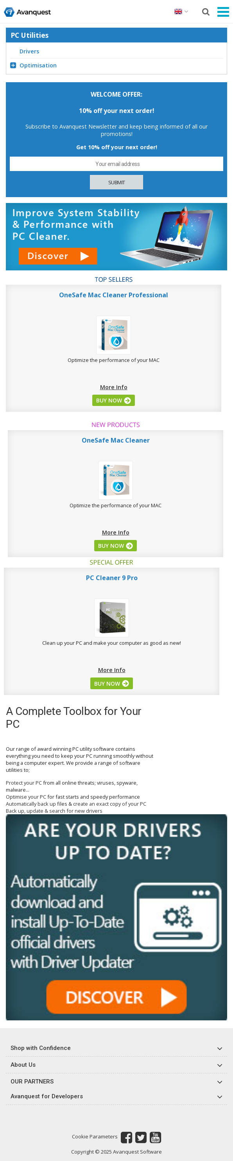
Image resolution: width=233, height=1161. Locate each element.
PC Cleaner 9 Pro (112, 577)
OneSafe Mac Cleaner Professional (113, 295)
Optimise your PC (26, 796)
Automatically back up (31, 803)
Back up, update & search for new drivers (54, 810)
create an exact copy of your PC (109, 803)
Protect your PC (24, 782)
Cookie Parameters (95, 1136)
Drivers (29, 51)
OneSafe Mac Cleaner (116, 440)
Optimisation (33, 65)
